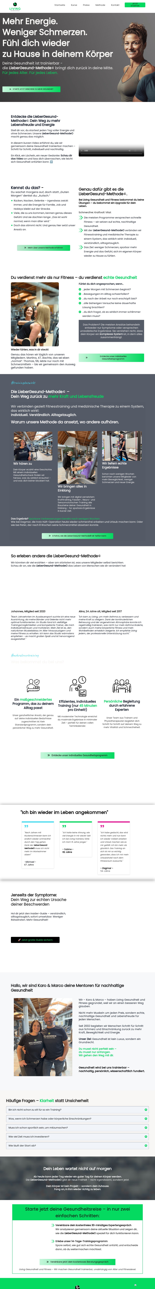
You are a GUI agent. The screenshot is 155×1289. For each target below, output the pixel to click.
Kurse (74, 5)
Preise (86, 5)
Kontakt (115, 5)
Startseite (59, 5)
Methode (100, 5)
